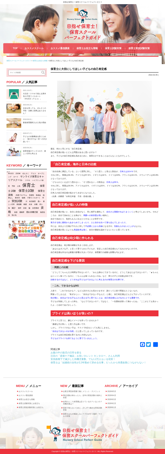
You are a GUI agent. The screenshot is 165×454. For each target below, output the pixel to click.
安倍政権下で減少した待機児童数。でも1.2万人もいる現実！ (83, 359)
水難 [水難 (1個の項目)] (35, 204)
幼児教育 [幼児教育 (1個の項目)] (32, 201)
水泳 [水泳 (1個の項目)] (30, 204)
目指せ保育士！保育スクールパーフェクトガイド (82, 2)
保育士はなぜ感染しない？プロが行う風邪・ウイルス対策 (82, 415)
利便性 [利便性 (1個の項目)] (31, 195)
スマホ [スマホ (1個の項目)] (27, 180)
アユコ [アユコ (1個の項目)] (33, 173)
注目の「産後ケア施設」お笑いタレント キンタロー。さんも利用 (85, 356)
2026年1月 (111, 407)
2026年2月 (111, 403)
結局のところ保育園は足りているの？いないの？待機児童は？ (82, 403)
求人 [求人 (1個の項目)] (41, 204)
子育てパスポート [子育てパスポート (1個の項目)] (33, 198)
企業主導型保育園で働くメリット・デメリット (81, 391)
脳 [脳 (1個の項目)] (29, 208)
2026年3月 (111, 399)
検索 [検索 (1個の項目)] (25, 204)
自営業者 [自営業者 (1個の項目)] (35, 208)
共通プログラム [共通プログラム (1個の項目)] (21, 195)
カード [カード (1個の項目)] (15, 177)
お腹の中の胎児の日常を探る (66, 352)
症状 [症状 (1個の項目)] (24, 208)
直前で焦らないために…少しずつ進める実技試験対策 (82, 409)
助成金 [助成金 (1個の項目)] (38, 195)
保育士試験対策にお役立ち (29, 403)
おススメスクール (34, 48)
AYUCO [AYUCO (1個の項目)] (11, 173)
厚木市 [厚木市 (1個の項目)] (17, 198)
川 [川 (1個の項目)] (26, 201)
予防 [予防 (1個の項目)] (13, 186)
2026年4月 (111, 395)
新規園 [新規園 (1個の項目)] (19, 204)
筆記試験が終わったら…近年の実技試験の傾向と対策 (82, 396)
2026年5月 (111, 391)
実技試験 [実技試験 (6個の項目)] (17, 201)
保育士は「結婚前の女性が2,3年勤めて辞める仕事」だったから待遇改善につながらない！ (98, 362)
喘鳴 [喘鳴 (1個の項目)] (23, 198)
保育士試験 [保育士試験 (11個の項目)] (26, 190)
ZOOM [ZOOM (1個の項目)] (18, 173)
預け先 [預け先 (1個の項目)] (14, 215)
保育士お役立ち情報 (87, 48)
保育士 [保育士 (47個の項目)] (28, 185)
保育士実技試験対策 (139, 48)
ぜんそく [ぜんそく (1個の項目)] (25, 173)
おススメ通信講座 (60, 48)
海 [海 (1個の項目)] (9, 208)
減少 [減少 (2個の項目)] (14, 208)
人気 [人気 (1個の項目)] (18, 186)
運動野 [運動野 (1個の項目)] (21, 212)
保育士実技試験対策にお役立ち (31, 407)
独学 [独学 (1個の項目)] (19, 208)
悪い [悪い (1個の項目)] (39, 201)
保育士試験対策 (113, 48)
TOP (15, 48)
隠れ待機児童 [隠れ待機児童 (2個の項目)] (32, 212)
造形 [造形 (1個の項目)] (15, 212)
